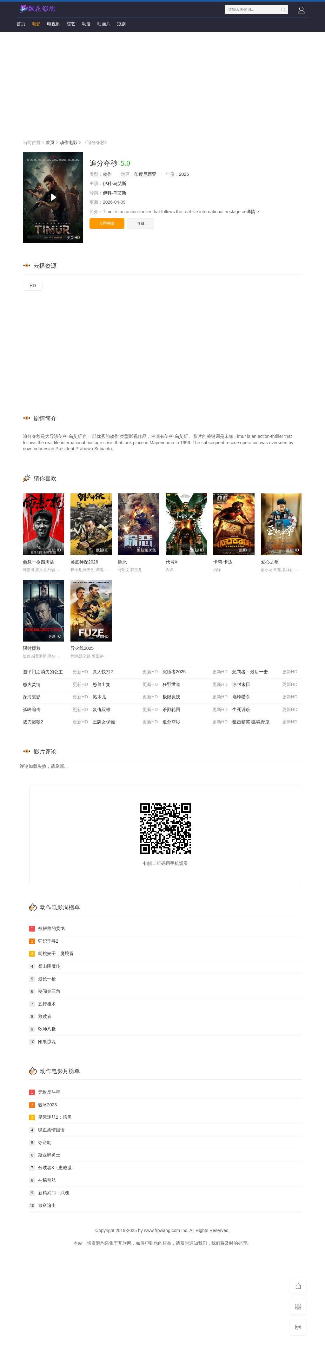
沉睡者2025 (195, 672)
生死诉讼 (264, 710)
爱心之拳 (270, 561)
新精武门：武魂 (49, 1193)
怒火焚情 (55, 685)
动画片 (103, 23)
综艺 (71, 23)
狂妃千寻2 (43, 941)
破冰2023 (43, 1105)
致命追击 (42, 1206)
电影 (36, 23)
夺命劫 (40, 1143)
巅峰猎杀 (264, 697)
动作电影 (68, 142)
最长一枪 (42, 979)
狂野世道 (195, 685)
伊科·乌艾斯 (114, 183)
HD (33, 285)
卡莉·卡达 (222, 561)
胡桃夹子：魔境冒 (51, 954)
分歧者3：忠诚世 (50, 1168)
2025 (184, 174)
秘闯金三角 (44, 991)
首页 (21, 23)
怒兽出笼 (125, 685)
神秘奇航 (42, 1180)
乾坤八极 (42, 1029)
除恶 (122, 561)
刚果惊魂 (42, 1042)
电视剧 (53, 23)
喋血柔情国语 (47, 1130)
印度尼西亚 (145, 174)
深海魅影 (55, 697)
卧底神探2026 (84, 561)
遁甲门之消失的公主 (55, 672)
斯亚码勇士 (44, 1155)
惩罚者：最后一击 (264, 672)
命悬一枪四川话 (38, 561)
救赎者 (40, 1016)
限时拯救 (32, 648)
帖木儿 (125, 697)
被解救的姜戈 (47, 929)
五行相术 (42, 1004)
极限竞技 (195, 697)
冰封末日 (264, 685)
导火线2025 (82, 648)
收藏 (140, 223)
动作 (107, 174)
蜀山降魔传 (44, 966)
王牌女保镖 (125, 722)
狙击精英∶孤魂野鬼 (264, 722)
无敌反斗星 (44, 1092)
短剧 (121, 23)
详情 (253, 211)
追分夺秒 (195, 722)
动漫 (86, 23)
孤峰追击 (55, 710)
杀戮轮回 (195, 710)
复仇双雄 (125, 710)
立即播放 (107, 223)
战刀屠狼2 (55, 722)
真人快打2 (125, 672)
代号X (171, 561)
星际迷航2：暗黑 (50, 1117)
